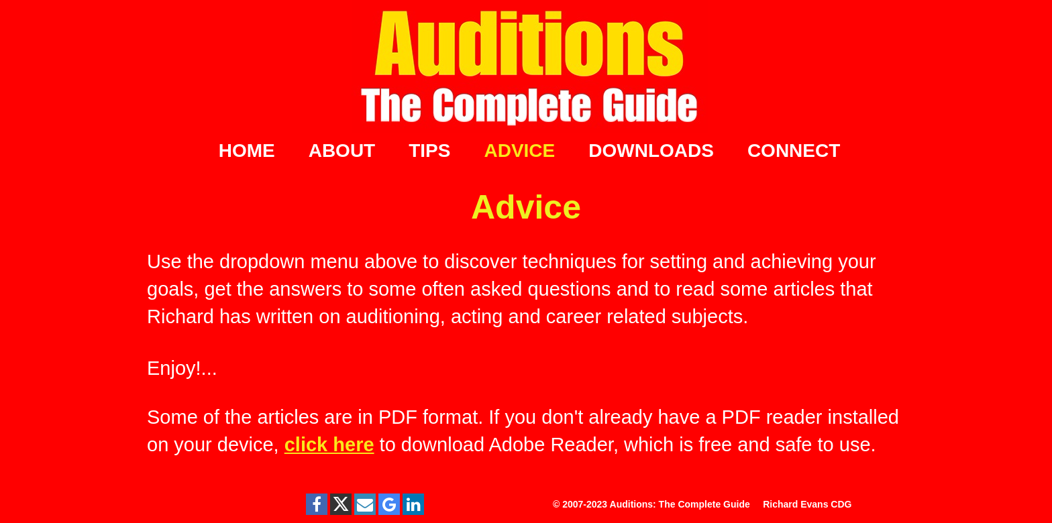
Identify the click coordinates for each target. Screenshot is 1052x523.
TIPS (429, 150)
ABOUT (342, 150)
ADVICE (519, 150)
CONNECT (793, 150)
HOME (247, 150)
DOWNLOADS (651, 150)
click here (329, 444)
